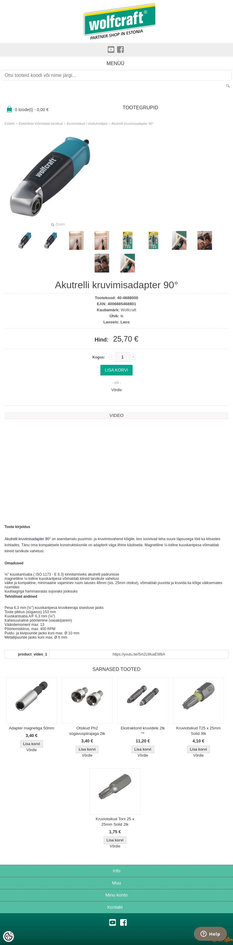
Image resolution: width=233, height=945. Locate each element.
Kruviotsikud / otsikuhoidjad (87, 123)
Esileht (10, 123)
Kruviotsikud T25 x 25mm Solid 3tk (198, 731)
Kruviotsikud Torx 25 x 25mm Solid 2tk (115, 822)
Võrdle (116, 390)
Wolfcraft (128, 310)
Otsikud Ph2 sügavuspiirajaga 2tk (87, 731)
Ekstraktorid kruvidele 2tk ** (143, 731)
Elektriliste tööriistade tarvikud (41, 123)
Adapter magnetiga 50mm (31, 728)
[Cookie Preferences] (8, 936)
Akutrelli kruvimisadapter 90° (132, 123)
